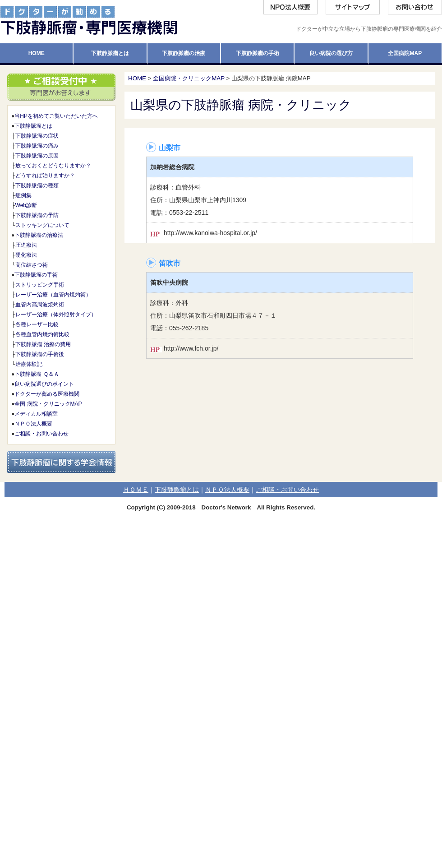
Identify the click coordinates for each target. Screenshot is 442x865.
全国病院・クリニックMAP (189, 78)
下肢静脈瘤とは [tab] (110, 53)
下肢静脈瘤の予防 (37, 215)
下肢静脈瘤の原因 (37, 156)
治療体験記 (28, 364)
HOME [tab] (36, 53)
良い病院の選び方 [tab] (331, 53)
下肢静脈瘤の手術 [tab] (257, 53)
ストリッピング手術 (39, 285)
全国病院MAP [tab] (405, 53)
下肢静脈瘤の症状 (37, 136)
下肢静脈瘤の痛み (37, 146)
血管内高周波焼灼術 (39, 304)
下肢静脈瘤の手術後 (39, 354)
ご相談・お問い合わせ (41, 433)
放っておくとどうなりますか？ (53, 165)
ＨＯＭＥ (135, 489)
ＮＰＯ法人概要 (33, 424)
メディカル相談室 (36, 414)
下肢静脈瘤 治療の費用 (43, 344)
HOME (137, 78)
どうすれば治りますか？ (45, 175)
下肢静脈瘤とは (33, 126)
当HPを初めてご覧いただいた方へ (56, 116)
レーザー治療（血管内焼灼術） (53, 294)
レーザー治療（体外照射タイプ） (56, 314)
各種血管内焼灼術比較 (42, 334)
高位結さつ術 (31, 265)
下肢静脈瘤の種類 (37, 185)
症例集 (23, 195)
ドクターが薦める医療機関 (46, 394)
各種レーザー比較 (37, 324)
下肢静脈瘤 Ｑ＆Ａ (36, 374)
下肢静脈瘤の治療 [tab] (183, 53)
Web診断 (26, 205)
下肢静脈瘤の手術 (36, 275)
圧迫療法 (26, 245)
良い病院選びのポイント (44, 384)
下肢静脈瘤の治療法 (38, 235)
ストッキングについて (42, 225)
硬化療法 (26, 255)
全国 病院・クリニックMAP (48, 404)
